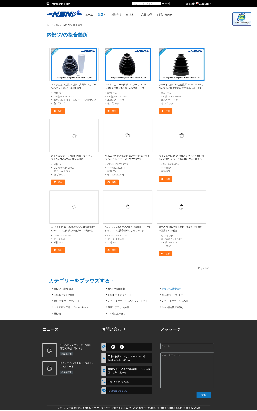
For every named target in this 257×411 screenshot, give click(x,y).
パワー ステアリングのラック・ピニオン (129, 301)
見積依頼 (190, 3)
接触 (58, 111)
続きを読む (66, 354)
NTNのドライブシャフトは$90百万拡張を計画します (75, 347)
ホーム (89, 14)
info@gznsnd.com (60, 3)
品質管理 (146, 14)
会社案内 (131, 14)
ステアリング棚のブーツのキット (71, 307)
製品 (100, 14)
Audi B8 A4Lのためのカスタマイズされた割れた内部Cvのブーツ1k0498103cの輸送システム (181, 159)
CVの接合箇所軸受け (173, 307)
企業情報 (115, 14)
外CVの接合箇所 (116, 288)
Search (165, 3)
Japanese (205, 3)
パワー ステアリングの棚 (175, 301)
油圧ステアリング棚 (118, 307)
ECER (197, 407)
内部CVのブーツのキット (67, 301)
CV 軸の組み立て (117, 313)
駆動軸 (57, 313)
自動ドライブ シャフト (120, 294)
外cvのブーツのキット (173, 294)
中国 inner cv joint (87, 407)
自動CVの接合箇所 (63, 288)
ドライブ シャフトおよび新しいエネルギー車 (76, 365)
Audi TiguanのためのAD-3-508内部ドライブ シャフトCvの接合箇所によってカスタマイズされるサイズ (127, 230)
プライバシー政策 (66, 407)
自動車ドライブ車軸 (64, 294)
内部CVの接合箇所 (171, 288)
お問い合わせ (164, 14)
